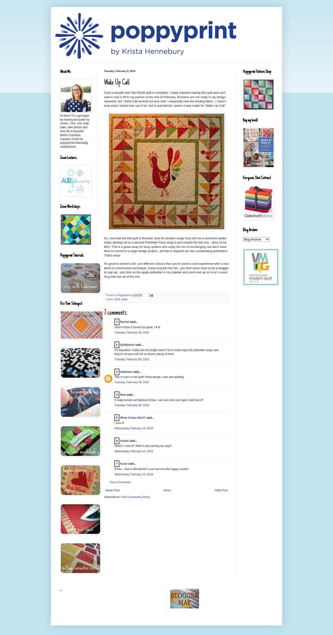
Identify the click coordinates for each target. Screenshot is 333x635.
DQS (117, 299)
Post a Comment (120, 482)
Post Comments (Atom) (135, 497)
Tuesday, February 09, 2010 (131, 332)
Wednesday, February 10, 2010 (133, 428)
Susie (123, 463)
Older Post (221, 490)
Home (167, 490)
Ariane (124, 440)
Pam (123, 394)
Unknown (126, 372)
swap (124, 299)
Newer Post (112, 490)
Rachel (124, 322)
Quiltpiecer (127, 344)
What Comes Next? (132, 417)
